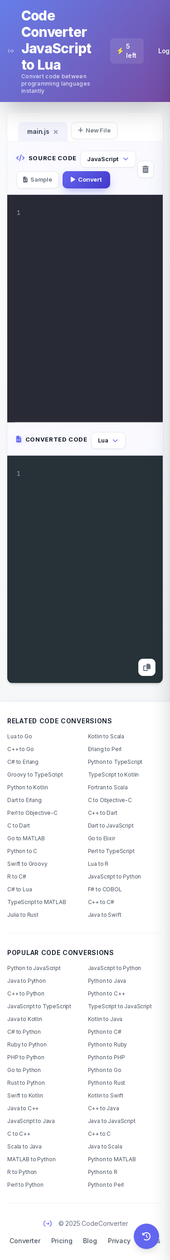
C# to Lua (19, 889)
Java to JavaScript (112, 1121)
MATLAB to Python (31, 1159)
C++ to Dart (102, 812)
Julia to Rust (23, 914)
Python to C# (104, 1031)
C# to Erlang (23, 761)
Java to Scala (105, 1146)
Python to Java (107, 980)
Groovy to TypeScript (35, 774)
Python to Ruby (107, 1044)
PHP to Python (25, 1057)
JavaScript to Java (31, 1121)
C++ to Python (25, 993)
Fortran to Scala (108, 787)
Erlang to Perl (105, 749)
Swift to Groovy (27, 863)
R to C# (16, 876)
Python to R (102, 1172)
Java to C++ (23, 1108)
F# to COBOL (105, 889)
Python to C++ (106, 993)
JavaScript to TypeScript (39, 1006)
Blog (90, 1241)
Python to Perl (106, 1184)
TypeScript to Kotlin (113, 774)
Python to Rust (107, 1082)
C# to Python (24, 1031)
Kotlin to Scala (106, 736)
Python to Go (104, 1070)
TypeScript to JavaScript (120, 1006)
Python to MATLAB (112, 1159)
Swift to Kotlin (25, 1095)
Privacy (119, 1241)
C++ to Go (20, 749)
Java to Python (26, 980)
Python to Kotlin (27, 787)
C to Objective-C (110, 800)
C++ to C (99, 1133)
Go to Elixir (101, 838)
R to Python (22, 1172)
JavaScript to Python (114, 876)
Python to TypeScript (115, 761)
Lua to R (98, 863)
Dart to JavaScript (111, 825)
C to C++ (18, 1133)
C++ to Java (103, 1108)
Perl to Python (25, 1184)
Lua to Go (19, 736)
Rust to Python (26, 1082)
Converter (25, 1241)
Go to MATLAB (26, 838)
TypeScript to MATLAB (36, 902)
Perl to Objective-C (32, 812)
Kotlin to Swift (106, 1095)
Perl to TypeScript (111, 851)
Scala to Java (24, 1146)
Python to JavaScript (34, 968)
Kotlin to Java (105, 1019)
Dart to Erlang (24, 800)
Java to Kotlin (24, 1019)
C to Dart (18, 825)
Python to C (22, 851)
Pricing (62, 1241)
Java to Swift (104, 914)
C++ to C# (101, 902)
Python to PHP (106, 1057)
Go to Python (24, 1070)
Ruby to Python (27, 1044)
